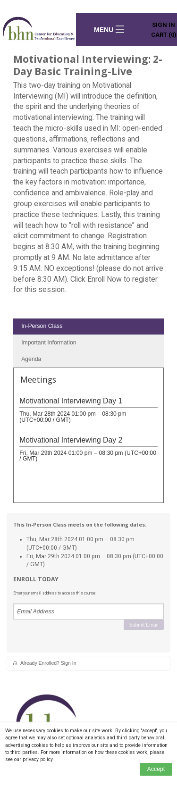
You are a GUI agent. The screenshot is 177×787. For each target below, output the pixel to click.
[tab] (88, 326)
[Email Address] (88, 611)
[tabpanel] (88, 438)
